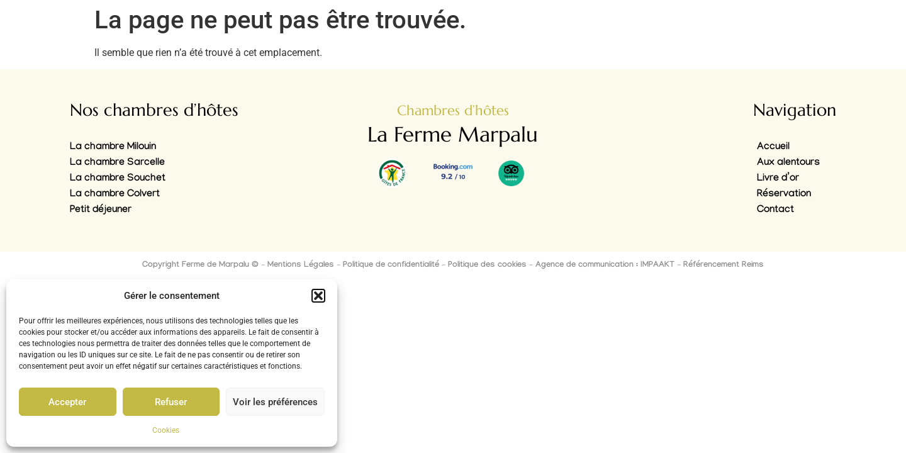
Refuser (171, 402)
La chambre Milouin (113, 148)
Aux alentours (788, 163)
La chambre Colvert (115, 195)
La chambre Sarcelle (117, 163)
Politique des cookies (487, 265)
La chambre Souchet (117, 179)
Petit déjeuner (100, 210)
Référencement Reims (723, 265)
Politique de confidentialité (391, 265)
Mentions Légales (300, 265)
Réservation (784, 195)
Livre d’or (778, 179)
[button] (318, 295)
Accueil (773, 148)
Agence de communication (584, 265)
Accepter (67, 402)
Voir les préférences (275, 402)
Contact (775, 210)
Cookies (165, 430)
